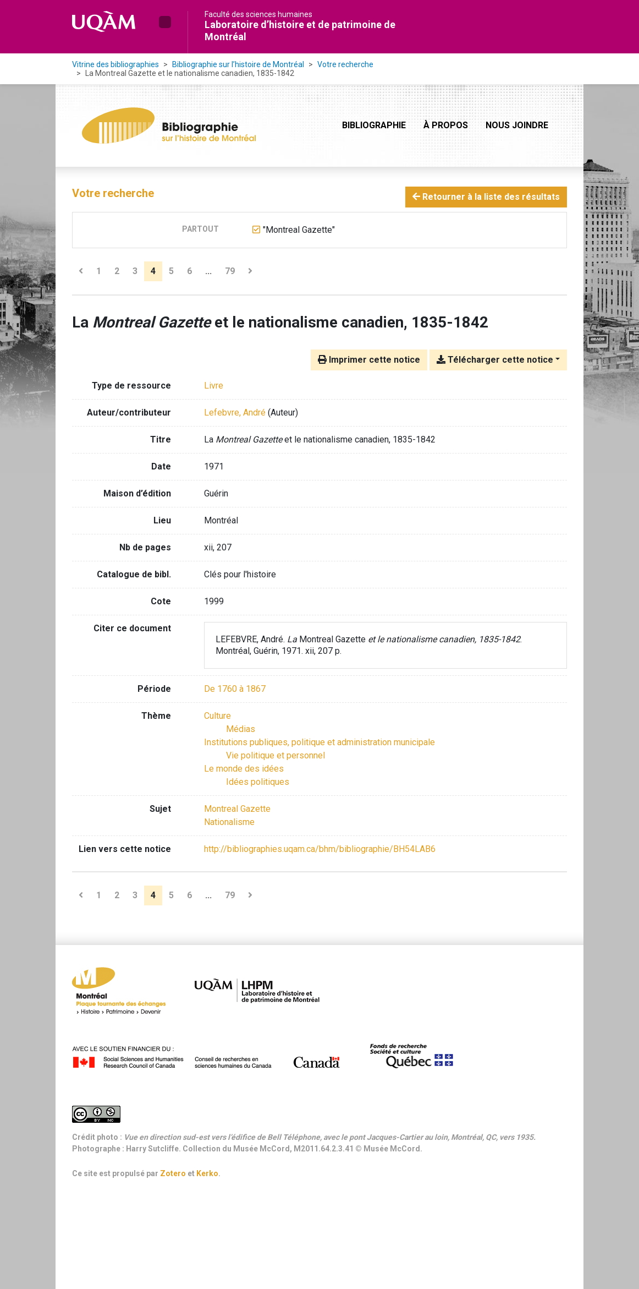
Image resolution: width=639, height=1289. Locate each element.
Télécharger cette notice (495, 359)
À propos (445, 125)
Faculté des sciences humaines (258, 14)
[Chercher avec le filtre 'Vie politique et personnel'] (275, 755)
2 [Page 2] (116, 271)
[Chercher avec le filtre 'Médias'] (240, 729)
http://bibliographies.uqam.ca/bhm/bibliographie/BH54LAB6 (320, 849)
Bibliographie (374, 125)
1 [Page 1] (98, 271)
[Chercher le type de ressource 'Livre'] (213, 385)
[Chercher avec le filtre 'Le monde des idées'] (244, 768)
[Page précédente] (81, 271)
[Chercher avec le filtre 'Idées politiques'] (257, 782)
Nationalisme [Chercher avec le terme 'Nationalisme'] (229, 822)
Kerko (207, 1173)
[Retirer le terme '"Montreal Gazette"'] (299, 230)
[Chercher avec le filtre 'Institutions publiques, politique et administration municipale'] (319, 742)
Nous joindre (517, 125)
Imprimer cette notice (369, 359)
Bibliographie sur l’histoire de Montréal (238, 64)
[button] (165, 22)
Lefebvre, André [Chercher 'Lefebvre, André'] (235, 412)
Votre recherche (345, 64)
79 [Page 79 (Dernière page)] (230, 271)
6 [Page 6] (189, 271)
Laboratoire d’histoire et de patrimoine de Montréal (300, 30)
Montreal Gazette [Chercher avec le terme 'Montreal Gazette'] (237, 809)
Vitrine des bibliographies (115, 64)
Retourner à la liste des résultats (486, 197)
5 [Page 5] (171, 271)
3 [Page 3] (135, 271)
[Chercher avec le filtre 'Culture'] (217, 716)
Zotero (173, 1173)
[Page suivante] (250, 271)
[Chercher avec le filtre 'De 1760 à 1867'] (235, 689)
